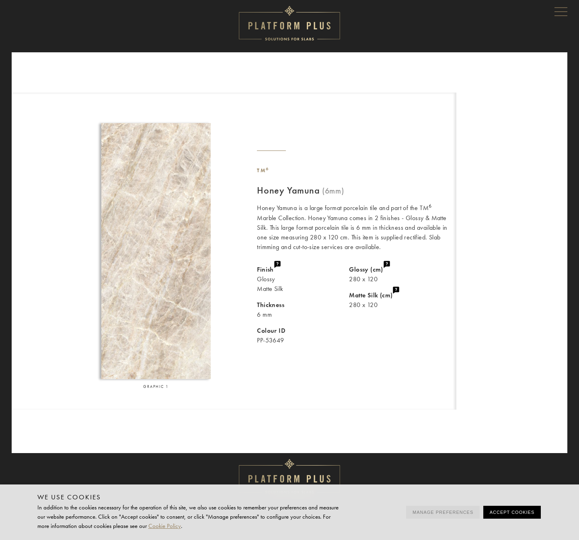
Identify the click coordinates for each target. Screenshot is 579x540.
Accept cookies (512, 512)
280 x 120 (402, 274)
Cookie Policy (164, 526)
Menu (560, 11)
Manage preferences (443, 512)
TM (263, 170)
